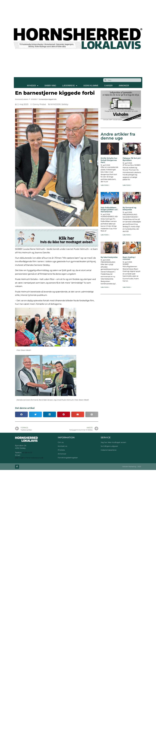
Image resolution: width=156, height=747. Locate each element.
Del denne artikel (25, 408)
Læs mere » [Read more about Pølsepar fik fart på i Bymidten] (127, 185)
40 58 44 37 (27, 452)
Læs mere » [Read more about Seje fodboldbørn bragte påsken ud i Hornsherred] (105, 235)
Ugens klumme (90, 85)
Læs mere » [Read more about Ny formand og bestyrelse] (127, 235)
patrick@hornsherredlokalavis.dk (29, 458)
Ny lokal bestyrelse (109, 257)
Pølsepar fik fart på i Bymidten (132, 159)
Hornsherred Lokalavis (21, 99)
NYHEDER (32, 85)
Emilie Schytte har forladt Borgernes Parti (109, 160)
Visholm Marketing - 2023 (131, 467)
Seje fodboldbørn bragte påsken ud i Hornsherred (109, 209)
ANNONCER (124, 85)
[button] (21, 414)
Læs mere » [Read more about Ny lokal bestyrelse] (105, 287)
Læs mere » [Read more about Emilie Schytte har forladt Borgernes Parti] (105, 185)
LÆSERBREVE (69, 85)
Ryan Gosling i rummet (129, 258)
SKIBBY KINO (50, 85)
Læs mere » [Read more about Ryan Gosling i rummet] (127, 287)
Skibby (65, 104)
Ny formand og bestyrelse (129, 208)
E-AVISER (108, 85)
